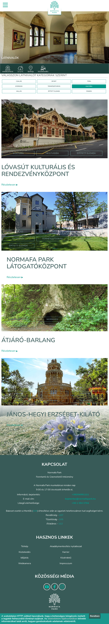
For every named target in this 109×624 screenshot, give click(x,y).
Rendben (94, 616)
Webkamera (24, 563)
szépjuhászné (18, 326)
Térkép (24, 546)
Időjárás (25, 557)
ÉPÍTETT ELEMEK (54, 91)
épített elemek (86, 153)
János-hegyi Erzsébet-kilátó (53, 414)
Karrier (65, 552)
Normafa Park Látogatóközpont (37, 263)
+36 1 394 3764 (80, 503)
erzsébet (86, 393)
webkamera (7, 69)
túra (52, 326)
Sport (52, 231)
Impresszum (66, 563)
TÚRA (89, 81)
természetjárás (18, 319)
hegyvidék (52, 153)
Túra (86, 231)
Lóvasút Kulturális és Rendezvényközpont (38, 170)
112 (60, 523)
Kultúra (86, 238)
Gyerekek (18, 238)
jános (18, 393)
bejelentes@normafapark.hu (80, 498)
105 (61, 519)
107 (61, 515)
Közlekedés (25, 552)
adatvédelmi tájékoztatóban (62, 618)
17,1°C (20, 69)
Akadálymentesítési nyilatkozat (66, 546)
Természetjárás (52, 238)
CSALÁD (19, 81)
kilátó (18, 400)
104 (35, 510)
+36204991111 (80, 494)
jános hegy (86, 319)
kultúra (18, 153)
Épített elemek (18, 245)
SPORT (54, 81)
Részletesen (9, 184)
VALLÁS (19, 91)
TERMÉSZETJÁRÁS (54, 86)
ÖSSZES (89, 91)
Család (18, 231)
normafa (52, 319)
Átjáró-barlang (28, 340)
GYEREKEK (19, 86)
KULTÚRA (89, 86)
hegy (52, 393)
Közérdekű (65, 557)
